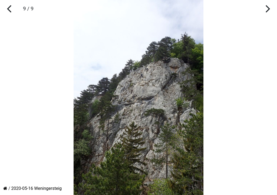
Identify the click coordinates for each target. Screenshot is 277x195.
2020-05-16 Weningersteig (36, 188)
